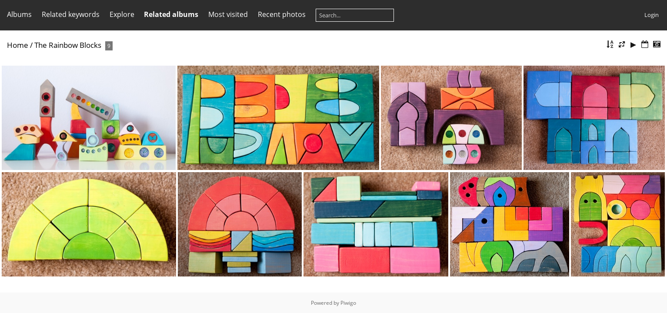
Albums (19, 14)
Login (651, 15)
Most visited (228, 14)
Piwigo (348, 302)
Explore (122, 14)
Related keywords (71, 14)
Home (17, 45)
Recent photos (282, 14)
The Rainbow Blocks (67, 45)
